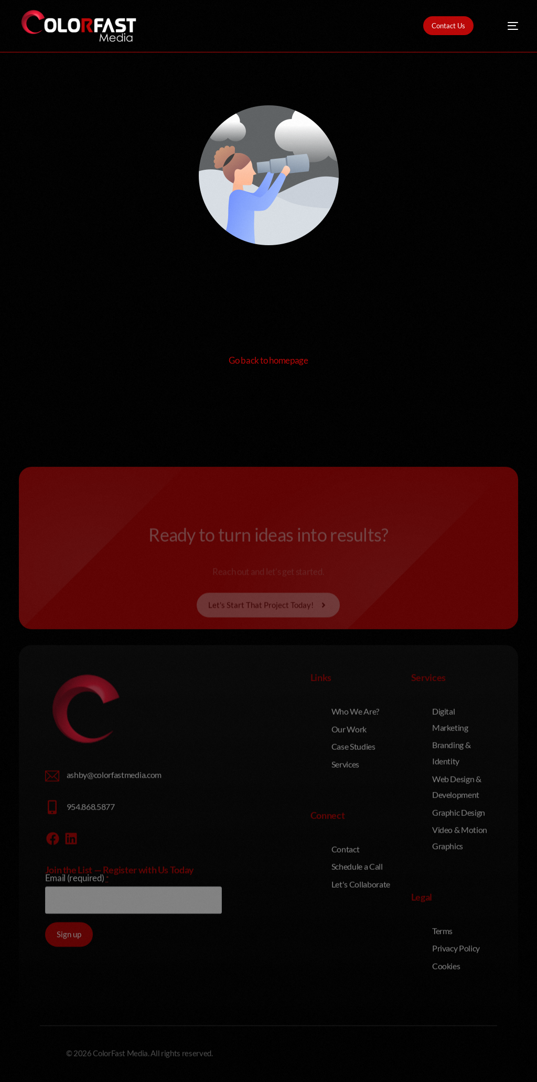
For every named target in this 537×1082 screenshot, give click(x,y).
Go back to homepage (268, 360)
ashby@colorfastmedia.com (114, 874)
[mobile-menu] (505, 26)
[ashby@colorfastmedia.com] (52, 876)
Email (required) (77, 977)
